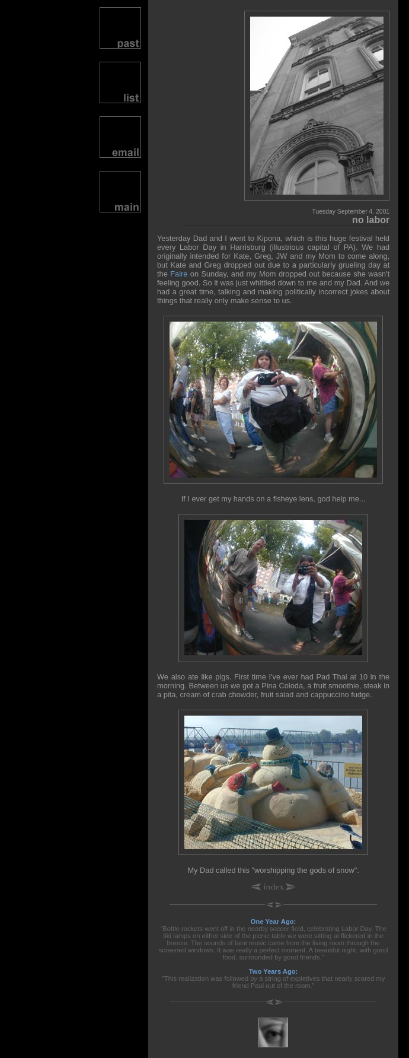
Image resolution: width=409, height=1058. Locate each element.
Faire (178, 273)
